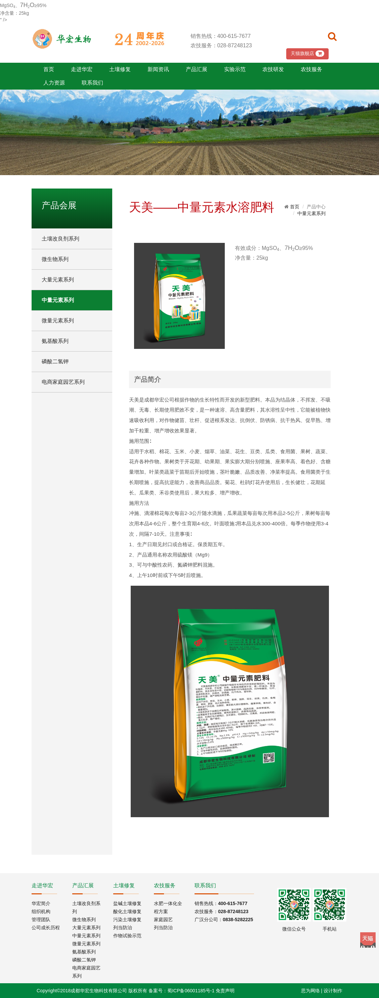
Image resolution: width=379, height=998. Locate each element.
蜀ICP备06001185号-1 (190, 990)
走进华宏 (81, 69)
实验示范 (235, 69)
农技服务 (311, 69)
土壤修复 (120, 69)
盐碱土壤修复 (127, 903)
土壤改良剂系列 (60, 239)
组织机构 (41, 911)
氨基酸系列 (55, 341)
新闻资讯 (158, 69)
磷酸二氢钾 (55, 361)
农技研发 (273, 69)
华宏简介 (41, 903)
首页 (48, 69)
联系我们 (92, 83)
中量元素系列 (58, 300)
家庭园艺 (163, 919)
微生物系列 (55, 259)
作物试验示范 (127, 935)
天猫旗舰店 (307, 53)
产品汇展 (196, 69)
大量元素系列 (58, 279)
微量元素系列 (58, 320)
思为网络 (310, 990)
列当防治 (122, 927)
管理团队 (41, 919)
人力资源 (54, 83)
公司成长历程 (46, 927)
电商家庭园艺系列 (63, 382)
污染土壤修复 (127, 919)
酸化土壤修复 (127, 911)
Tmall (368, 940)
